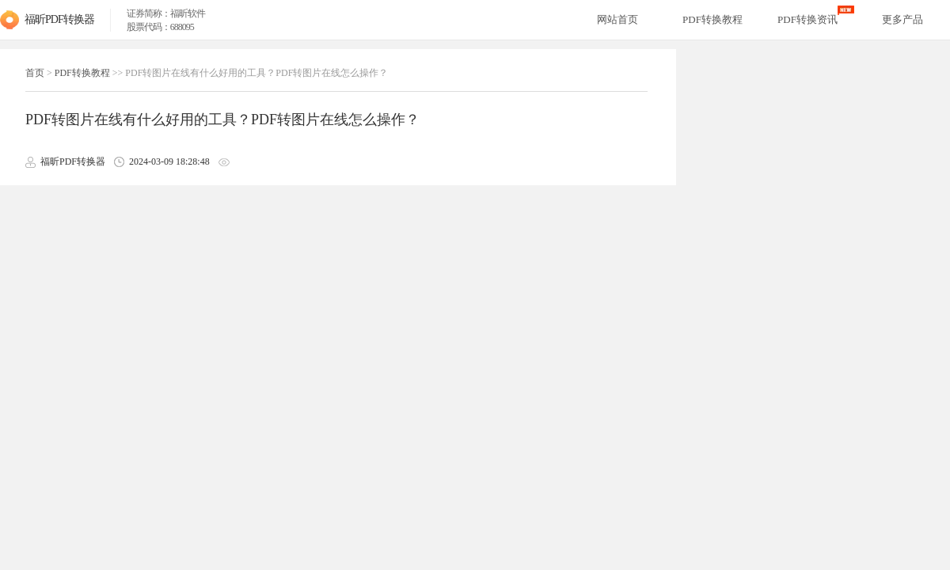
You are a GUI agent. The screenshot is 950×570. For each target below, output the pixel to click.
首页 (34, 72)
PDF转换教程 (82, 72)
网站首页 (617, 19)
